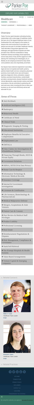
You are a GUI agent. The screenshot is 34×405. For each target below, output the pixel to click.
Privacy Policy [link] (17, 382)
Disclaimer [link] (17, 385)
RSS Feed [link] (24, 371)
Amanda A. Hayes (8, 354)
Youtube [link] (20, 371)
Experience (12, 22)
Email (4, 318)
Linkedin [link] (17, 371)
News (30, 25)
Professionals (21, 25)
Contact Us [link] (17, 388)
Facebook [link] (10, 371)
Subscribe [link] (17, 391)
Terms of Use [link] (17, 379)
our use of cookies (27, 400)
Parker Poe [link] (17, 6)
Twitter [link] (13, 371)
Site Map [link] (17, 376)
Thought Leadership (7, 25)
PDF (21, 17)
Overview (4, 22)
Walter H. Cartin (7, 314)
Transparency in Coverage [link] (17, 394)
